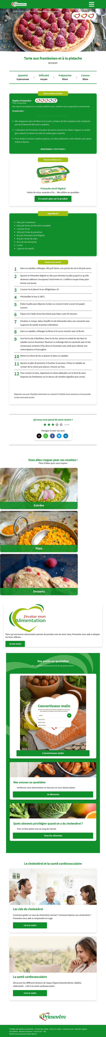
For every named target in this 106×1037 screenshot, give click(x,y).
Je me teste (15, 643)
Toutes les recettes (24, 11)
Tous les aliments (53, 835)
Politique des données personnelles (21, 1028)
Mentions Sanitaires (26, 1030)
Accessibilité (13, 1030)
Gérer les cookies (56, 1028)
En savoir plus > (18, 111)
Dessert (33, 11)
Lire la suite (30, 924)
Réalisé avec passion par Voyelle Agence (23, 1033)
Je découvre (53, 794)
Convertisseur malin (53, 753)
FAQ (44, 1030)
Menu (91, 4)
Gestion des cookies (42, 1028)
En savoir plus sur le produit (53, 198)
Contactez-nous (68, 1028)
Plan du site (38, 1030)
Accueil (15, 11)
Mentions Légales (81, 1028)
